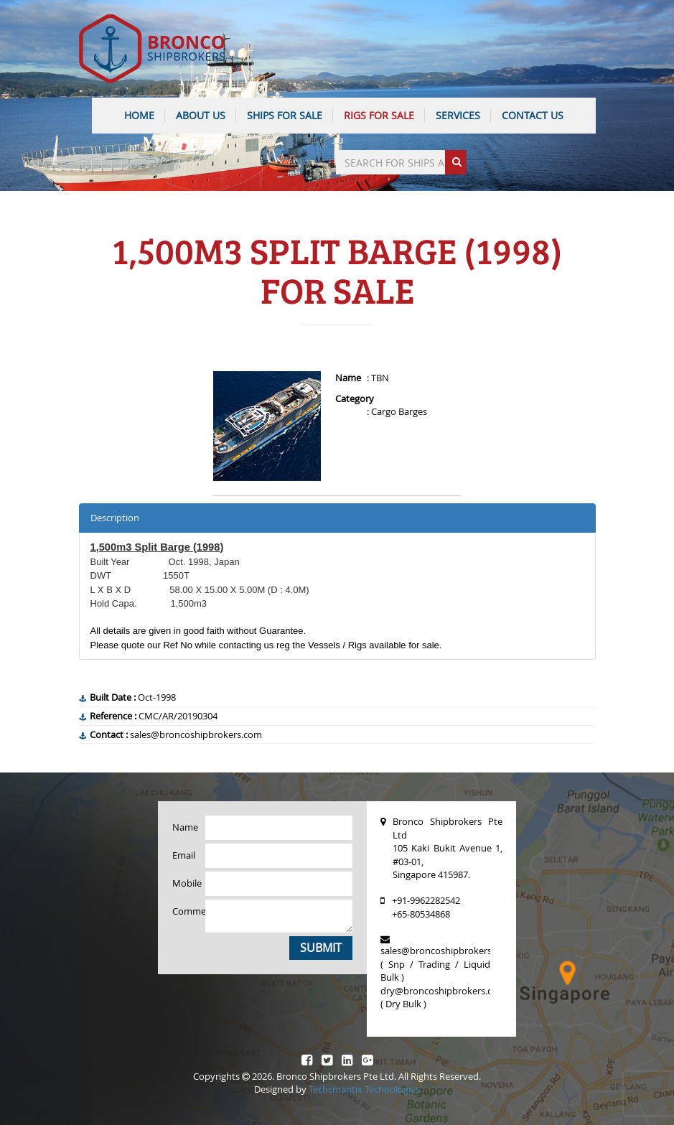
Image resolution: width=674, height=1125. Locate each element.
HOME (139, 115)
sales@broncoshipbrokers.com (446, 950)
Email (183, 855)
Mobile (183, 883)
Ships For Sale (284, 115)
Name (183, 827)
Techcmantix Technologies (364, 1089)
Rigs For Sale (379, 115)
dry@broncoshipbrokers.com (443, 990)
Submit (321, 948)
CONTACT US (532, 115)
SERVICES (458, 115)
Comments (183, 911)
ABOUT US (200, 115)
